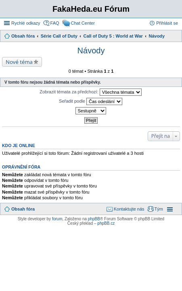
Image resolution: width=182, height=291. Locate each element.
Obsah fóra (23, 209)
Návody (91, 50)
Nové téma (19, 61)
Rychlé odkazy (25, 23)
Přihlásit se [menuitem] (167, 23)
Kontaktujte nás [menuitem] (129, 209)
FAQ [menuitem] (54, 23)
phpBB (94, 219)
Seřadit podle (90, 101)
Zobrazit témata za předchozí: (91, 92)
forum (57, 219)
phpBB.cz (106, 223)
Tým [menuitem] (159, 209)
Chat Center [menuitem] (83, 23)
